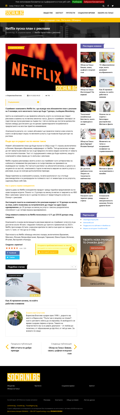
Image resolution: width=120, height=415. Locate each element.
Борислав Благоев (14, 95)
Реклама (29, 6)
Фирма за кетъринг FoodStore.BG (95, 228)
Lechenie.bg (11, 406)
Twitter (11, 257)
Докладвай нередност (48, 252)
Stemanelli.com (88, 222)
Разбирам (77, 1)
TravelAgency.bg (31, 406)
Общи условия (72, 400)
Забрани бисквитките (94, 1)
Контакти (38, 6)
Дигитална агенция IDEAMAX (17, 411)
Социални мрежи (86, 13)
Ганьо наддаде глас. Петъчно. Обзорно (60, 20)
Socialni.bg (10, 32)
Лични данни (89, 400)
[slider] (12, 248)
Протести (70, 13)
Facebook (11, 253)
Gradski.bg (20, 406)
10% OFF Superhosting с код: (46, 411)
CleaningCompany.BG (90, 220)
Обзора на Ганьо (105, 13)
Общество (48, 13)
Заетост (59, 13)
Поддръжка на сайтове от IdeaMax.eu (96, 225)
